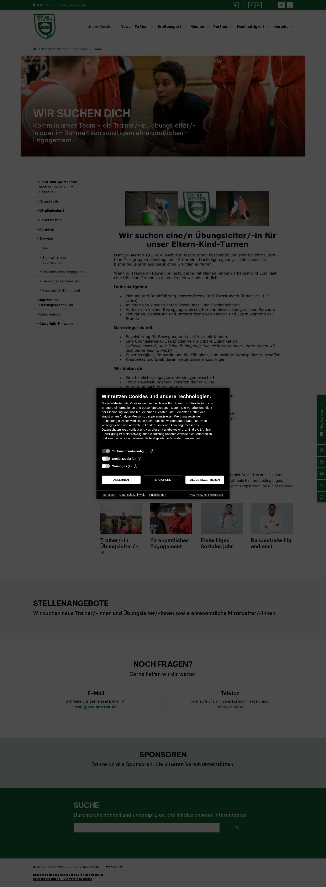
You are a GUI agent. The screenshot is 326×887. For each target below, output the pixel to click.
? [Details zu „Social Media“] (139, 458)
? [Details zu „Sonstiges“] (135, 466)
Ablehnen (121, 479)
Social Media (121, 458)
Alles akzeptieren (205, 479)
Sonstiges (119, 466)
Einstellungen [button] (157, 494)
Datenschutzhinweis (132, 494)
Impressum (109, 494)
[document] (163, 420)
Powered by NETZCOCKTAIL (206, 495)
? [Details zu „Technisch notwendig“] (152, 451)
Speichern (163, 479)
